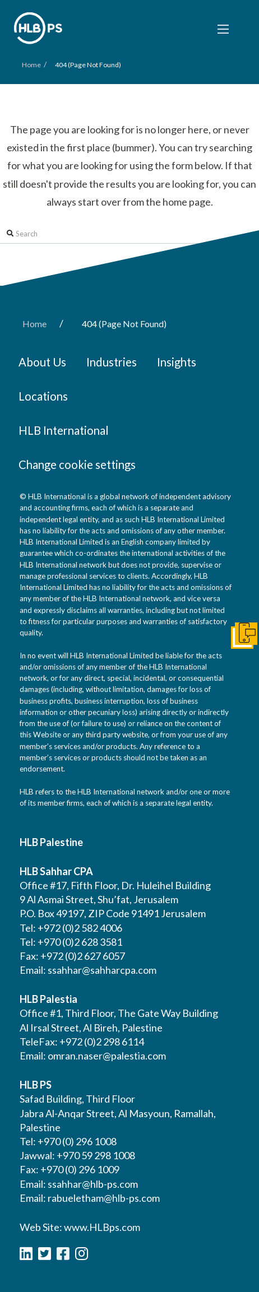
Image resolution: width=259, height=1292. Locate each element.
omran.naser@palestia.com (107, 1055)
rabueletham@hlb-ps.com (104, 1198)
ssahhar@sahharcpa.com (102, 970)
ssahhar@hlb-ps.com (93, 1184)
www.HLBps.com (102, 1227)
